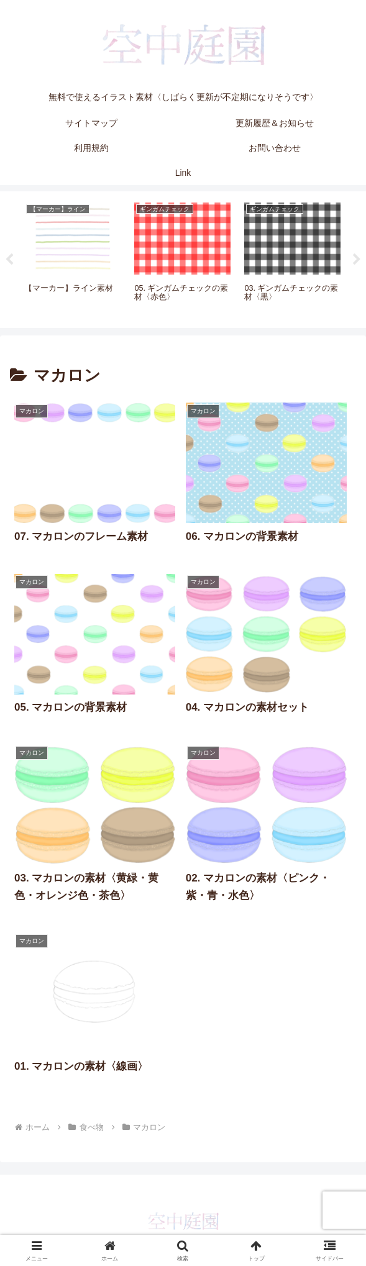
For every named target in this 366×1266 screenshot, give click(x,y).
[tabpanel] (72, 258)
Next (356, 259)
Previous (9, 259)
